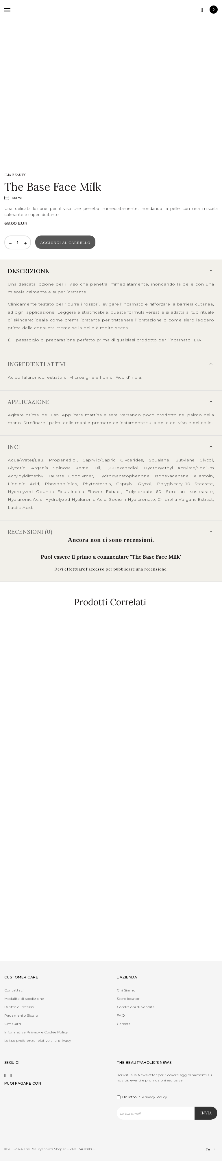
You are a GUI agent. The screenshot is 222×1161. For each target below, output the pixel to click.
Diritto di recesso (19, 1007)
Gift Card (12, 1024)
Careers (123, 1024)
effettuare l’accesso (85, 569)
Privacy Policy (154, 1097)
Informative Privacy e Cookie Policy (36, 1032)
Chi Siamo (126, 990)
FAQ (121, 1015)
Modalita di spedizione (24, 998)
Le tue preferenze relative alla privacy (37, 1040)
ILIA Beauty (15, 175)
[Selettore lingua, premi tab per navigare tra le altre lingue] (205, 1150)
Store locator (128, 998)
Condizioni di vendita (136, 1007)
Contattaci (14, 990)
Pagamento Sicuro (21, 1015)
